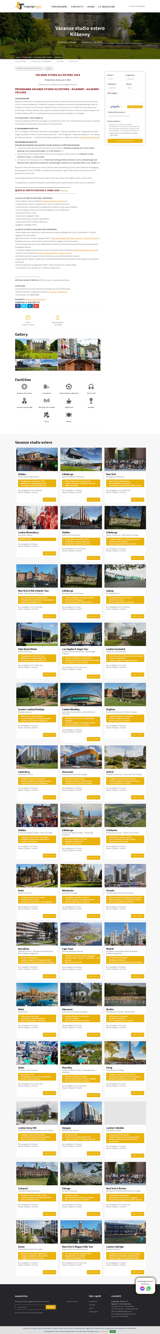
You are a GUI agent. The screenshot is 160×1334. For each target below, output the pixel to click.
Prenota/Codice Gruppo (137, 6)
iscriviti (50, 1307)
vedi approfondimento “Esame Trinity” (55, 253)
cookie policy (104, 1331)
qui (45, 84)
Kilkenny (58, 57)
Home (91, 6)
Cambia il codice (135, 107)
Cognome (130, 75)
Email (129, 84)
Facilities (73, 61)
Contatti (77, 6)
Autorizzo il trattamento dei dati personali (124, 134)
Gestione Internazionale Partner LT (29, 68)
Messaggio (113, 93)
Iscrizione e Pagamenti (57, 292)
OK (112, 1331)
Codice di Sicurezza (117, 112)
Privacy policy (114, 121)
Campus (49, 68)
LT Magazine (106, 6)
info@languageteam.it (124, 1311)
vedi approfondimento (89, 137)
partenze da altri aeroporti (54, 201)
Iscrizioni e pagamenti (41, 61)
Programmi (59, 6)
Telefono (112, 84)
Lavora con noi (72, 1301)
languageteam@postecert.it (125, 1314)
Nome (111, 75)
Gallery (60, 61)
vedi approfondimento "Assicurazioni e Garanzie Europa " (75, 238)
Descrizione (20, 61)
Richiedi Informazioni (125, 141)
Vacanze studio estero (43, 57)
